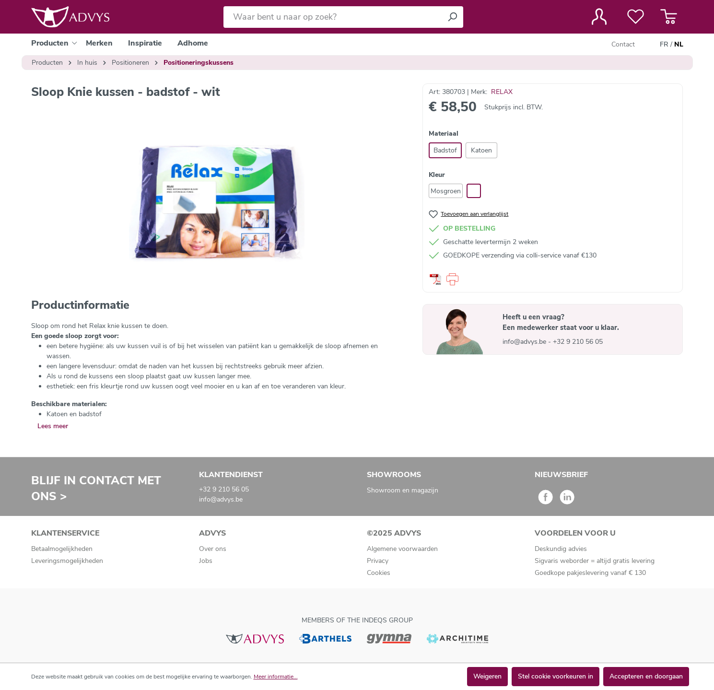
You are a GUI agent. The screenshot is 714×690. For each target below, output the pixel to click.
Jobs (205, 560)
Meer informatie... (276, 676)
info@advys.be (525, 341)
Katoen (481, 150)
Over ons (212, 548)
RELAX (502, 91)
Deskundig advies (561, 548)
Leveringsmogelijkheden (67, 560)
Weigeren (487, 676)
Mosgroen (446, 191)
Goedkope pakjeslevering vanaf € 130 (590, 572)
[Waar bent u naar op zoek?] (332, 17)
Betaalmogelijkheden (62, 548)
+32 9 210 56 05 (578, 341)
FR (664, 44)
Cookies (378, 572)
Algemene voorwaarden (402, 548)
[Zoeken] (452, 17)
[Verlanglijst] (635, 17)
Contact (623, 44)
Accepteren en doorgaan (646, 676)
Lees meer (52, 426)
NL (678, 44)
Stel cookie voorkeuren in (555, 676)
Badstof (445, 150)
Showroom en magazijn (402, 490)
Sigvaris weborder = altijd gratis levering (595, 560)
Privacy (377, 560)
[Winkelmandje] (668, 17)
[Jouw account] (599, 17)
